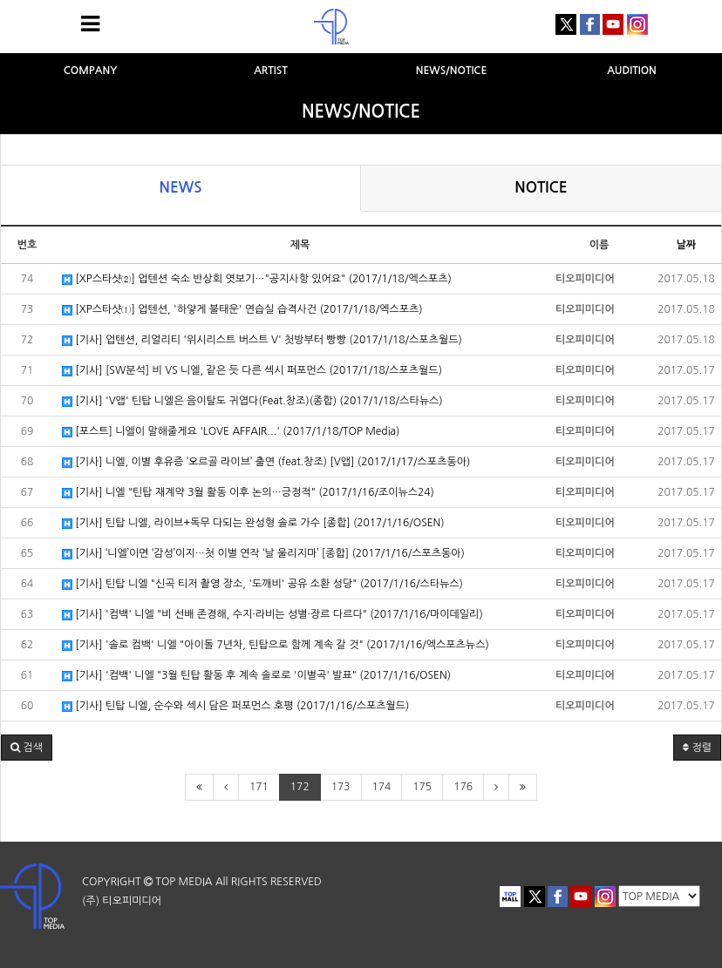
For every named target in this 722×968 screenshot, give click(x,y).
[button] (26, 747)
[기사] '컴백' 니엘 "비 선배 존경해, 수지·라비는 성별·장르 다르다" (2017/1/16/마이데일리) (272, 614)
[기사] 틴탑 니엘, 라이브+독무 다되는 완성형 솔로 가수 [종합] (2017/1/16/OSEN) (253, 523)
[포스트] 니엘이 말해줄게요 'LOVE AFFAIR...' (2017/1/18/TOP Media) (230, 431)
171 (259, 787)
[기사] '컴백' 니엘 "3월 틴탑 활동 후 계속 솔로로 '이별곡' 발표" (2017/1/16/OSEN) (256, 675)
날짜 (687, 245)
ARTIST (271, 70)
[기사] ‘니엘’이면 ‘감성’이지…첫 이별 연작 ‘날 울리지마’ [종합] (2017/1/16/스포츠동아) (263, 553)
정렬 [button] (697, 747)
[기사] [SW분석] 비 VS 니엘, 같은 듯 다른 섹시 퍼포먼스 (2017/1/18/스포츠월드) (252, 370)
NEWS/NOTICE (451, 70)
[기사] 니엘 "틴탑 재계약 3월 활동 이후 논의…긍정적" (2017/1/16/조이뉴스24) (248, 492)
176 (463, 787)
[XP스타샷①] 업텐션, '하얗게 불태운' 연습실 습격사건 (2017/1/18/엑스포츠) (242, 309)
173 (341, 787)
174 (382, 787)
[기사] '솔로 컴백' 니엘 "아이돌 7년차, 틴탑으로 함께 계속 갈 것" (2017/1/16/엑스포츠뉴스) (275, 645)
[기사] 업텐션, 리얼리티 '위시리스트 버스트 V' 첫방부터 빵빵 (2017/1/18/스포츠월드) (262, 340)
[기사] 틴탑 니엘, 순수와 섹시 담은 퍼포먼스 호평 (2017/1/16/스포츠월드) (235, 706)
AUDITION (632, 70)
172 (300, 787)
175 (422, 787)
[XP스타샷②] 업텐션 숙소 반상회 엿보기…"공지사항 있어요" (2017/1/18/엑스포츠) (257, 279)
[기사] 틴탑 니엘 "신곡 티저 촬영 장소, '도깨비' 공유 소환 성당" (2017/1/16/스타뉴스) (262, 584)
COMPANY (91, 70)
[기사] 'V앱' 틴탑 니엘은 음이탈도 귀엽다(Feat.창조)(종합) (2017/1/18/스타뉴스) (252, 401)
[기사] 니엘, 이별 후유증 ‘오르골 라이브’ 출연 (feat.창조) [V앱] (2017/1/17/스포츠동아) (266, 462)
